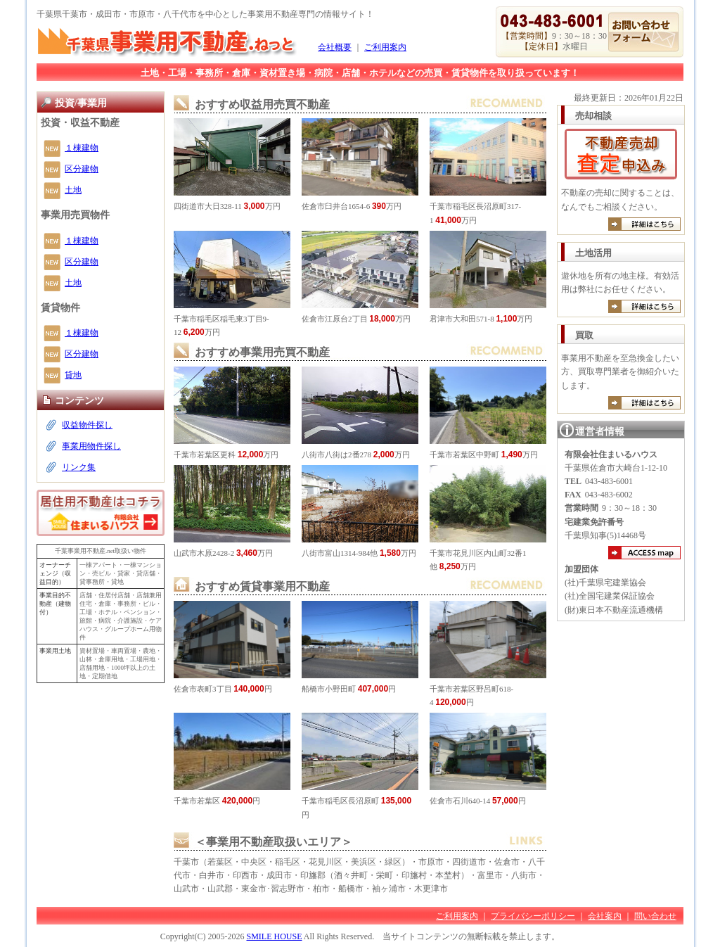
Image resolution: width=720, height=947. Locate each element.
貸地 (73, 375)
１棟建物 (81, 148)
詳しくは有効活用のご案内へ (644, 306)
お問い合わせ (643, 32)
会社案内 (605, 916)
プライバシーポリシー (533, 916)
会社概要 (335, 47)
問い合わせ (655, 916)
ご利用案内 (385, 47)
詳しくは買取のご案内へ (644, 402)
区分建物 (81, 169)
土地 (73, 190)
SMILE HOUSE (274, 936)
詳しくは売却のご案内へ (644, 224)
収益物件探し (87, 425)
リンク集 (79, 467)
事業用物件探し (91, 446)
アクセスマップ (644, 552)
